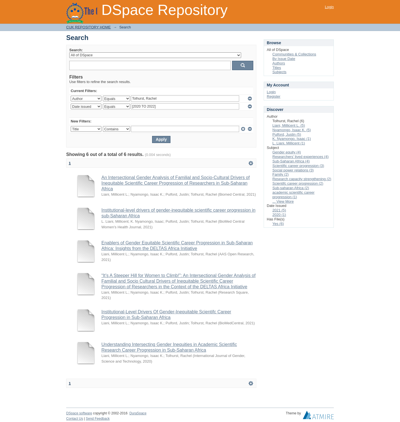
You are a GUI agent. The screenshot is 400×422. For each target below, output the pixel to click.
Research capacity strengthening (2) (301, 179)
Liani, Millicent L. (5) (288, 125)
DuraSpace (137, 413)
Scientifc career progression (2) (297, 183)
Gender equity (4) (286, 152)
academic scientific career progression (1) (293, 194)
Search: (76, 50)
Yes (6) (278, 224)
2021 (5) (279, 210)
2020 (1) (279, 215)
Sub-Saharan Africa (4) (291, 161)
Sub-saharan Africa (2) (290, 188)
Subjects (279, 72)
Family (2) (280, 174)
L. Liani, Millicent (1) (288, 143)
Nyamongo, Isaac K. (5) (291, 130)
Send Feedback (98, 419)
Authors (278, 63)
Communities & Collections (294, 54)
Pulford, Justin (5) (286, 134)
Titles (276, 68)
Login (329, 7)
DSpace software (79, 413)
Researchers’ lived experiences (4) (300, 157)
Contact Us (74, 419)
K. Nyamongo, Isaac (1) (291, 139)
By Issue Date (283, 59)
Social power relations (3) (293, 170)
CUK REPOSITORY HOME (88, 27)
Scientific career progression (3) (298, 166)
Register (273, 96)
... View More (283, 201)
